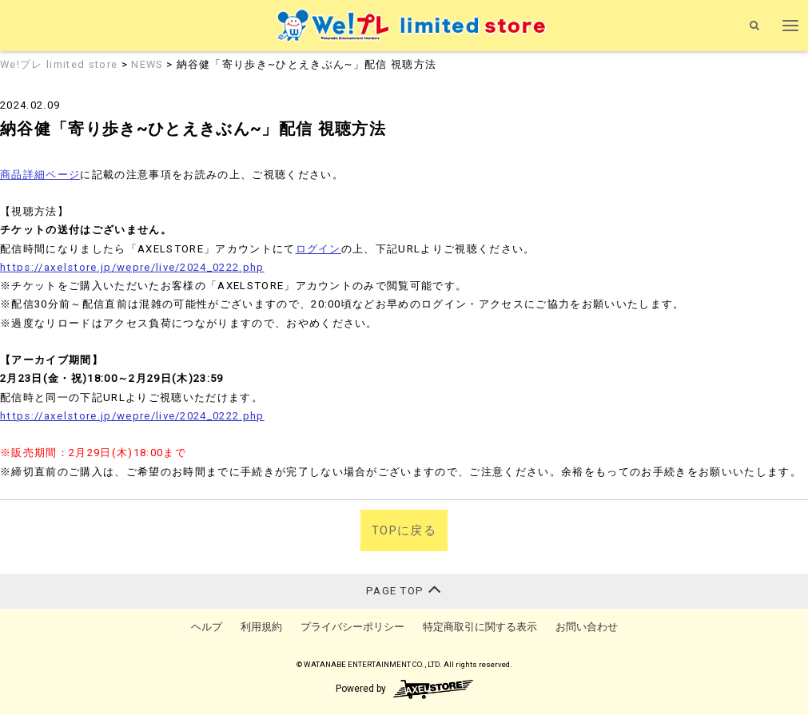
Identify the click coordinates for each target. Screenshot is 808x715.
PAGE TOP (404, 589)
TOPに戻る (404, 530)
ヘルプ (206, 627)
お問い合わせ (586, 627)
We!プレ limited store (60, 64)
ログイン (318, 249)
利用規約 (261, 627)
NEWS (146, 64)
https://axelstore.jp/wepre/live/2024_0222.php (132, 267)
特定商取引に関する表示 (480, 627)
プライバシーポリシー (352, 627)
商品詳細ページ (40, 175)
